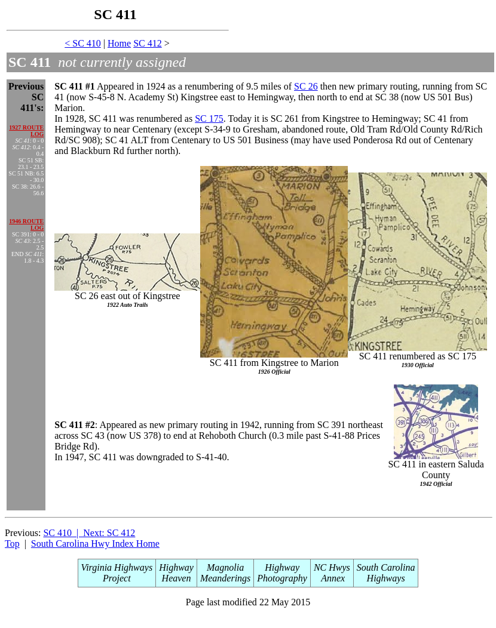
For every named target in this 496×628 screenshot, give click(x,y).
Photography (282, 578)
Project (117, 578)
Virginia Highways (117, 567)
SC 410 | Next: (74, 533)
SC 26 (306, 86)
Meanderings (225, 578)
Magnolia (225, 567)
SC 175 (209, 118)
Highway (176, 567)
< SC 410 (83, 43)
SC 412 (147, 43)
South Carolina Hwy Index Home (95, 543)
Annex (332, 578)
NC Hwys (332, 567)
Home (119, 43)
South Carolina (386, 567)
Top (12, 543)
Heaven (176, 578)
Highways (386, 578)
